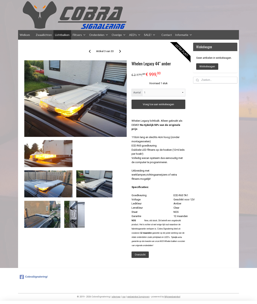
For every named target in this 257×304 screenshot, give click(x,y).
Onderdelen (98, 34)
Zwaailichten (44, 34)
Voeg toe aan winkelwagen (158, 104)
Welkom (25, 34)
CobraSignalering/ (34, 277)
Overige (119, 34)
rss (123, 296)
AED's (135, 34)
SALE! (150, 34)
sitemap (116, 296)
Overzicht (140, 254)
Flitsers (79, 34)
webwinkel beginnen (138, 296)
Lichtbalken (62, 34)
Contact (166, 34)
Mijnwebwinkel (172, 296)
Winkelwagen (207, 66)
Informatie (183, 34)
